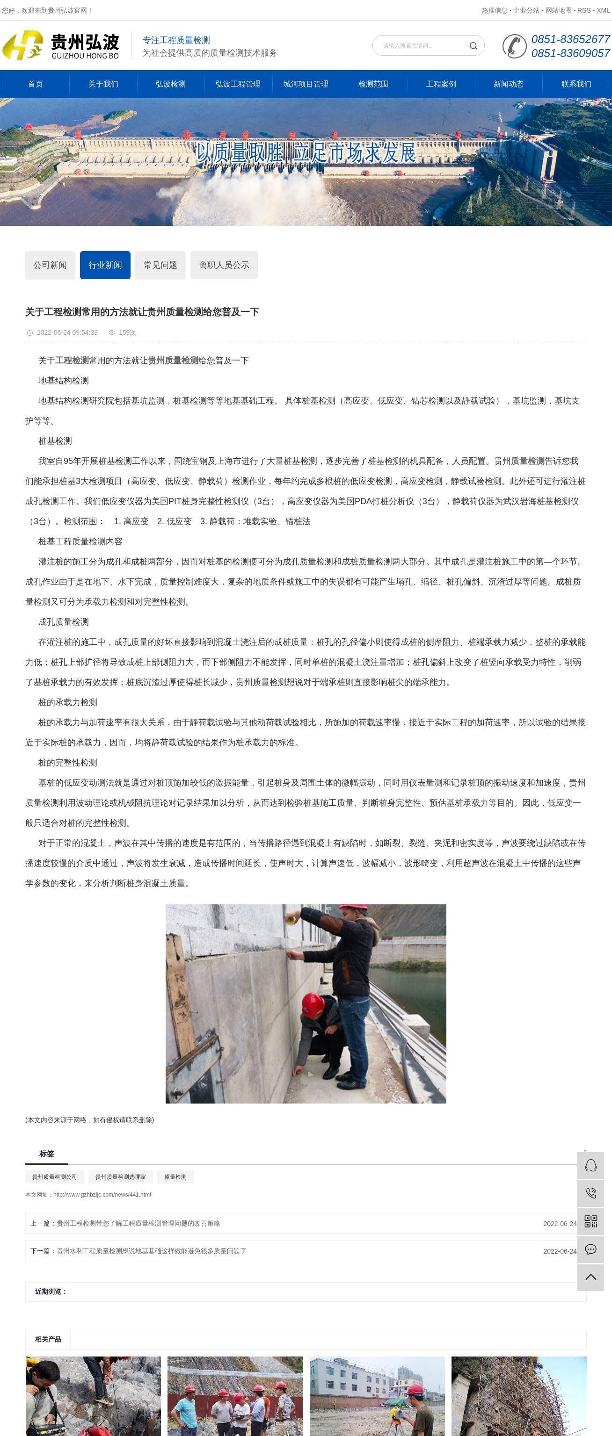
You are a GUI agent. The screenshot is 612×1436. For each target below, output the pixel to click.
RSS (584, 10)
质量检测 (175, 1177)
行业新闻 (105, 265)
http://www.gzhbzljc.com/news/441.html (102, 1194)
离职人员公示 (224, 265)
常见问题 (160, 265)
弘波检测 (171, 84)
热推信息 (494, 10)
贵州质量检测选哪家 (120, 1177)
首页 (35, 84)
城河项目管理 (306, 84)
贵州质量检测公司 (54, 1177)
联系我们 (576, 84)
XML (603, 10)
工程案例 (441, 84)
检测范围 (373, 84)
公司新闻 (50, 265)
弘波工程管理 (238, 84)
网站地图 (559, 10)
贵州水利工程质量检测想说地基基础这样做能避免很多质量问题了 (152, 1251)
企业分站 (526, 10)
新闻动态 (509, 84)
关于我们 (103, 84)
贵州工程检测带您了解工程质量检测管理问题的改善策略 (138, 1223)
